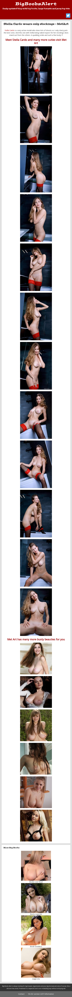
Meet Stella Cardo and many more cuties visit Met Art (36, 41)
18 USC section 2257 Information (41, 994)
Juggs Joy (36, 979)
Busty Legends (36, 914)
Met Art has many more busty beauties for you (36, 639)
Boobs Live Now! (36, 882)
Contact (21, 994)
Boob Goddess (36, 946)
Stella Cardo (9, 30)
